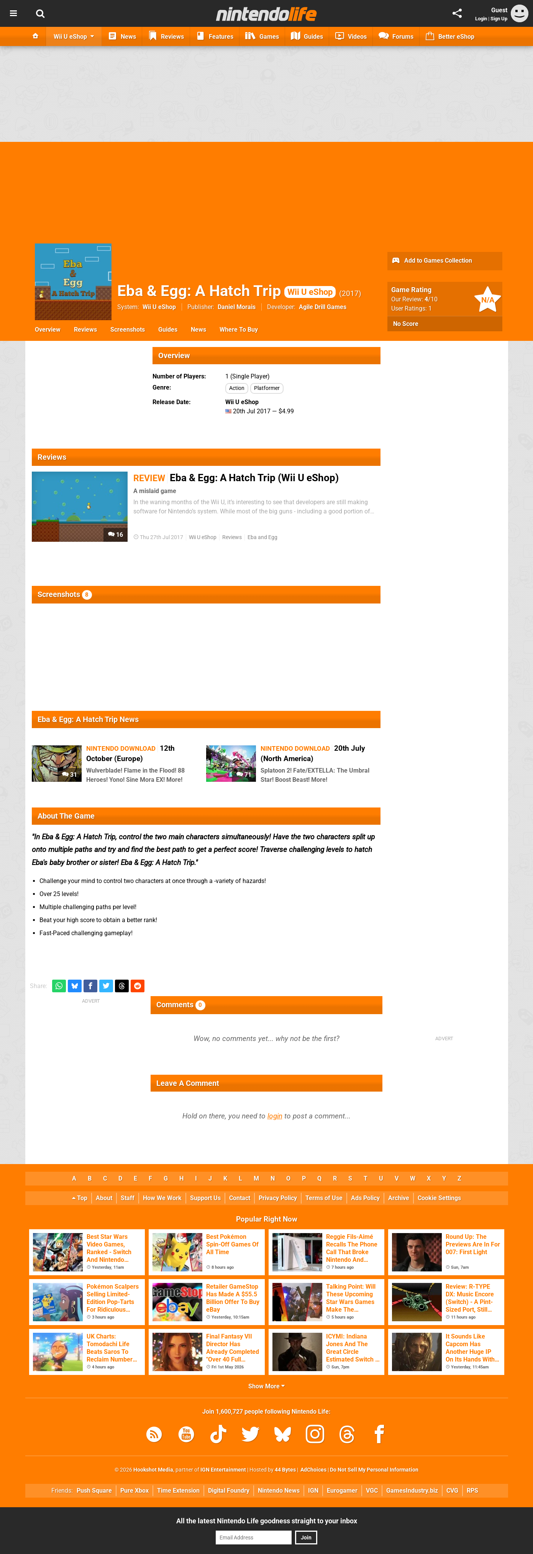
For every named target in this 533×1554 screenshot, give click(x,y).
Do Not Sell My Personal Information (374, 1470)
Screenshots (127, 329)
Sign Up (498, 18)
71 (243, 774)
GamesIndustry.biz (412, 1490)
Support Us (205, 1198)
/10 (431, 299)
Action (236, 388)
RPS (472, 1490)
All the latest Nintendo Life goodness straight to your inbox (266, 1521)
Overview (48, 329)
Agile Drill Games (322, 307)
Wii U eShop (159, 307)
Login (481, 18)
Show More (266, 1386)
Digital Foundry (228, 1490)
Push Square (94, 1490)
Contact (239, 1198)
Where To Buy (239, 329)
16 (115, 534)
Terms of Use (324, 1198)
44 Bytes (285, 1470)
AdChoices (312, 1470)
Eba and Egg (262, 537)
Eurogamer (342, 1490)
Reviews (85, 329)
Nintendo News (279, 1490)
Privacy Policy (278, 1198)
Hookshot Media (153, 1470)
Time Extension (178, 1490)
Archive (398, 1198)
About (104, 1198)
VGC (372, 1490)
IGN (313, 1490)
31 (69, 774)
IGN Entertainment (223, 1470)
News (198, 329)
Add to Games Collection (431, 261)
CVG (452, 1490)
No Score (405, 323)
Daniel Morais (237, 307)
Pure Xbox (134, 1490)
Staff (127, 1198)
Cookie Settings (439, 1198)
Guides (167, 329)
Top (79, 1198)
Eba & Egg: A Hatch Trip (226, 291)
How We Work (162, 1198)
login (274, 1116)
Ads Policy (365, 1198)
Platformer (267, 388)
